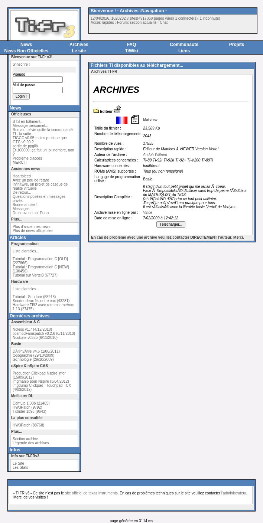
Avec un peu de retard (31, 180)
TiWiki (131, 50)
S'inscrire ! (21, 64)
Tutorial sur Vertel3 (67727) (35, 275)
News (26, 44)
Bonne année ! (25, 205)
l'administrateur (233, 493)
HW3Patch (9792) (27, 407)
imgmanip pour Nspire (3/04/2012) (41, 381)
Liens (184, 50)
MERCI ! (20, 162)
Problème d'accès (27, 158)
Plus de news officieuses (33, 231)
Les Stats (20, 467)
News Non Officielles (26, 50)
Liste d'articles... (26, 251)
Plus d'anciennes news (31, 227)
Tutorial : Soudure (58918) (34, 297)
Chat (164, 22)
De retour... (22, 192)
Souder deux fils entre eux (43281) (41, 301)
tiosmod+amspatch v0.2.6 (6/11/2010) (44, 333)
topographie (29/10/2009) (33, 355)
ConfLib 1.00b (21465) (31, 403)
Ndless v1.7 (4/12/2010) (32, 329)
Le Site (18, 463)
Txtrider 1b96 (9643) (29, 411)
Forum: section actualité (136, 22)
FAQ (131, 44)
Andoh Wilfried (155, 155)
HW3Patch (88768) (28, 425)
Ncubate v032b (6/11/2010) (35, 338)
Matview (150, 120)
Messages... (23, 209)
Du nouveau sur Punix (31, 213)
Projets (236, 44)
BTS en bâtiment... (28, 122)
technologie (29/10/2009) (33, 359)
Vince (147, 212)
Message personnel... (30, 126)
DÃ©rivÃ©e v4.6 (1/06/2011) (36, 351)
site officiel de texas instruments (91, 493)
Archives (78, 44)
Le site (79, 50)
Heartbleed (22, 176)
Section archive (25, 439)
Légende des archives (31, 443)
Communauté (184, 44)
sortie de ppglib (25, 146)
